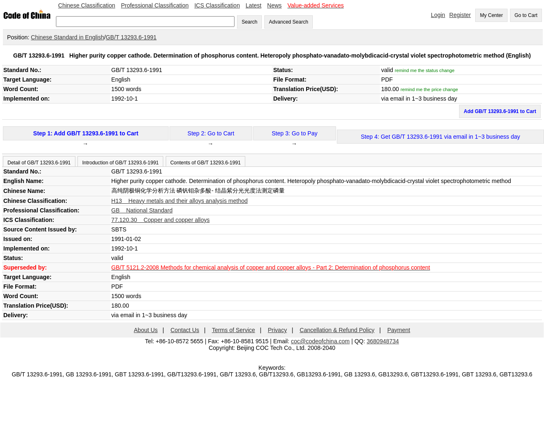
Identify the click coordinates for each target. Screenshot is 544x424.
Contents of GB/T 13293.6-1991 (205, 163)
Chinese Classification (86, 5)
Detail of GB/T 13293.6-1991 (39, 163)
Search (249, 22)
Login (438, 15)
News (274, 5)
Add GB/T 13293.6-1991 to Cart (500, 111)
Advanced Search (288, 22)
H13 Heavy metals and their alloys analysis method (179, 201)
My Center (491, 15)
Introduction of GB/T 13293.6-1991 (120, 163)
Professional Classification (155, 5)
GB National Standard (142, 210)
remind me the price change (429, 89)
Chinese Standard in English (67, 37)
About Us (146, 330)
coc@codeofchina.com (320, 341)
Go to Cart (526, 15)
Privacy (277, 330)
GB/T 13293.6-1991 (131, 37)
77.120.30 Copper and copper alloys (160, 220)
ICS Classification (217, 5)
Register (460, 15)
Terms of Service (233, 330)
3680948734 (383, 341)
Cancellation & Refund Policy (337, 330)
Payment (398, 330)
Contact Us (185, 330)
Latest (253, 5)
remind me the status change (425, 70)
